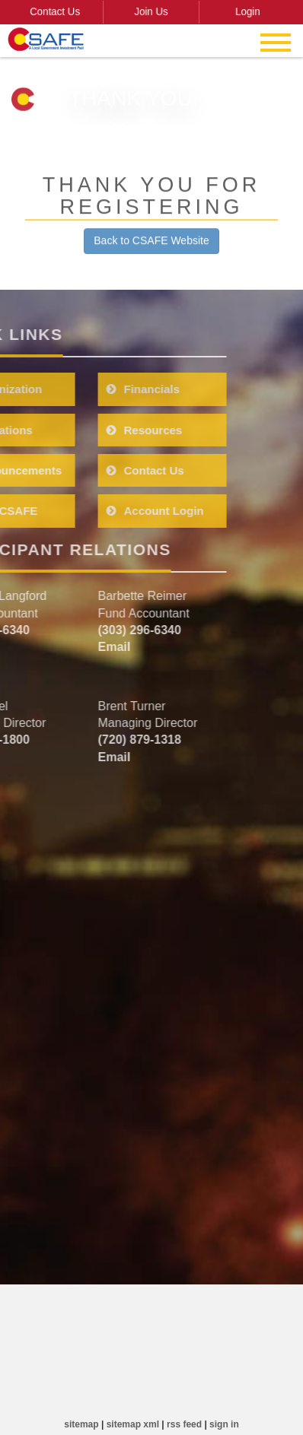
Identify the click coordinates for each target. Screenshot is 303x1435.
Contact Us (61, 11)
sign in (224, 1424)
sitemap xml (133, 1424)
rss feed (184, 1424)
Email (68, 646)
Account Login (109, 510)
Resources (98, 430)
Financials (96, 389)
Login (242, 11)
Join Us (151, 11)
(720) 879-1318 (93, 739)
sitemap (81, 1424)
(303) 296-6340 (93, 630)
